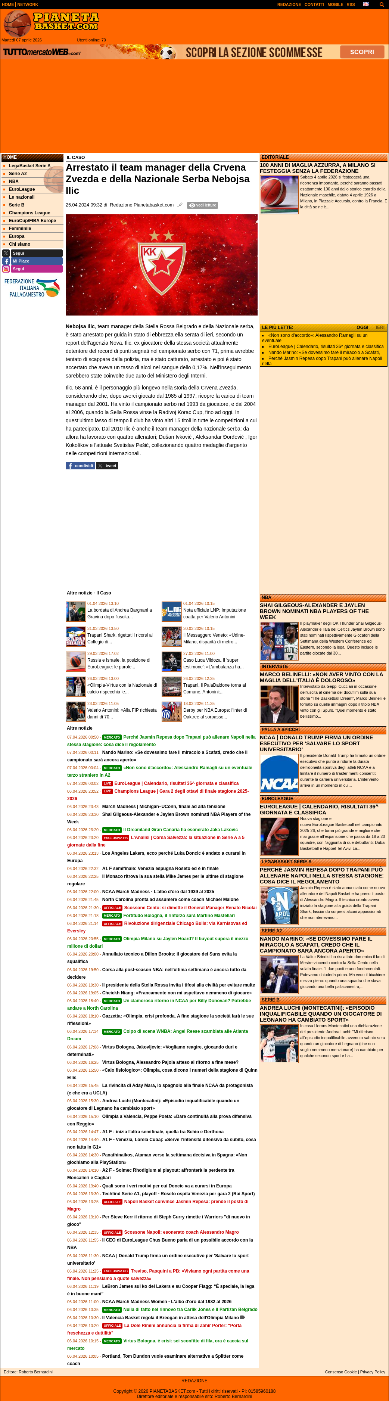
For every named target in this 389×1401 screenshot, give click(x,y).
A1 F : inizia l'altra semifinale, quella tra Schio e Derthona (163, 1131)
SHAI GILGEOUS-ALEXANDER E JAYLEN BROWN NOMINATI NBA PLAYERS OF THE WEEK (314, 611)
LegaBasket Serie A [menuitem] (27, 165)
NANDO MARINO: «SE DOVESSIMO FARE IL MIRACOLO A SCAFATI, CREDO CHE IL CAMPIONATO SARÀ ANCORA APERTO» (316, 945)
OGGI (362, 327)
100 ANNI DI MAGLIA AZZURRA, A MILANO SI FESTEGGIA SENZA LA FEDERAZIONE (318, 168)
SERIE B (271, 1000)
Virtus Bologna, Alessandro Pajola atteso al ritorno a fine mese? (170, 1062)
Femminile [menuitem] (17, 228)
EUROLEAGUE (277, 798)
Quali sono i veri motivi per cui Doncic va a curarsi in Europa (167, 1186)
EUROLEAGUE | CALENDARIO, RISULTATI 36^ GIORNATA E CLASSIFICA (319, 810)
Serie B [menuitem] (13, 205)
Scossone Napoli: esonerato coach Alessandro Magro (170, 1232)
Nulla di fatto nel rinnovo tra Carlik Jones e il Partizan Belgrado (180, 1309)
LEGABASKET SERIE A (287, 861)
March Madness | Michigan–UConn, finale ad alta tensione (163, 806)
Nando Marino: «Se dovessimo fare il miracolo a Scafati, (324, 352)
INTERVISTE (275, 666)
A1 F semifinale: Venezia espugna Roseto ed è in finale (160, 868)
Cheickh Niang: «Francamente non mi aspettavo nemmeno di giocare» (177, 992)
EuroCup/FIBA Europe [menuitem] (29, 220)
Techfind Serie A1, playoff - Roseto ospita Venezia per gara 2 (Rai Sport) (178, 1193)
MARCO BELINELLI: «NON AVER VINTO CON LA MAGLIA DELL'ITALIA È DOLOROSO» (321, 677)
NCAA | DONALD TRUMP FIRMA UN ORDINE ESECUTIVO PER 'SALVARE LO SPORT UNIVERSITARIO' (316, 743)
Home (10, 157)
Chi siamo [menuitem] (16, 244)
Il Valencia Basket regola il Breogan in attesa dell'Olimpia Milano (170, 1317)
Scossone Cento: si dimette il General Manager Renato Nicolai (179, 907)
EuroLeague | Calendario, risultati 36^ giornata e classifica (170, 783)
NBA (266, 597)
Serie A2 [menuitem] (15, 173)
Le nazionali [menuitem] (19, 197)
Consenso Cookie (341, 1372)
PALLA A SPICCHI (281, 729)
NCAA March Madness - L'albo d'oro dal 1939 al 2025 (158, 891)
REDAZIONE (194, 1380)
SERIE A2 (272, 931)
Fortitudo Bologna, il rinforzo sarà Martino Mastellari (168, 915)
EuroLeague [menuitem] (19, 189)
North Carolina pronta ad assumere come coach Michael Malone (170, 899)
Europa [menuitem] (13, 236)
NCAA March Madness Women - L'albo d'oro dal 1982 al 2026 (166, 1301)
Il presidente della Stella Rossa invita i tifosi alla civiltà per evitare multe (178, 985)
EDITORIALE (275, 157)
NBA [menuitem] (11, 181)
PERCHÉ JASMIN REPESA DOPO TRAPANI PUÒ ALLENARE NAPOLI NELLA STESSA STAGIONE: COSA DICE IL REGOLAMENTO (322, 876)
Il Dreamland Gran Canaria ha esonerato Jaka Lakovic (170, 829)
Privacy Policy (372, 1372)
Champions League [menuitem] (26, 212)
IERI (380, 327)
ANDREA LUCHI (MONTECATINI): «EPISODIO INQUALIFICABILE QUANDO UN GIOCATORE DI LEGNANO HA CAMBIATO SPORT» (321, 1014)
